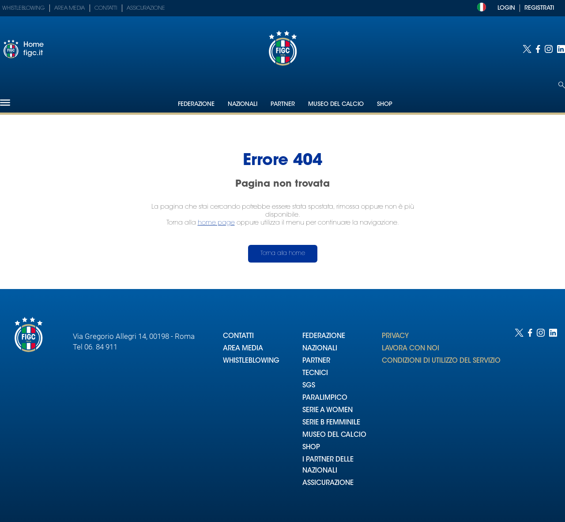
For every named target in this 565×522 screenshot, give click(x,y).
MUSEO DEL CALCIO (334, 435)
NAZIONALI (319, 348)
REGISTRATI (539, 8)
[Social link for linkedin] (561, 49)
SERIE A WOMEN (327, 410)
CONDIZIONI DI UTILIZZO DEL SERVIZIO (441, 361)
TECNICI (315, 373)
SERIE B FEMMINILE (331, 423)
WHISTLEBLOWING (251, 361)
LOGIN (506, 8)
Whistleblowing (23, 8)
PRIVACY (395, 336)
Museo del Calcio (336, 104)
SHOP (311, 447)
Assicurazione (146, 8)
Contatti (105, 8)
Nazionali (242, 104)
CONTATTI (238, 336)
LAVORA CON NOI (410, 348)
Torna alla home (282, 253)
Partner (283, 104)
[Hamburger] (5, 103)
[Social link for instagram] (549, 49)
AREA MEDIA (243, 348)
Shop (384, 104)
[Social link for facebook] (538, 49)
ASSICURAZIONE (328, 483)
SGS (308, 386)
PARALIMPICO (324, 398)
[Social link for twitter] (527, 49)
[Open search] (561, 85)
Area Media (69, 8)
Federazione (196, 104)
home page (216, 223)
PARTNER (316, 361)
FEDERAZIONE (323, 336)
